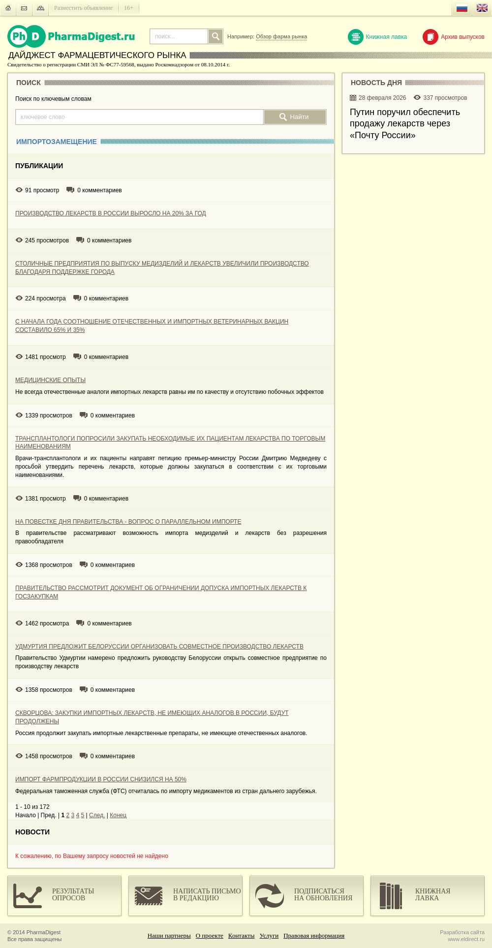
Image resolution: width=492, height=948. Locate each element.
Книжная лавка (377, 37)
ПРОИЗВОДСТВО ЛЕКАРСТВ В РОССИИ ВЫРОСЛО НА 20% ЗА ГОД (110, 213)
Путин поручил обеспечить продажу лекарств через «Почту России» (405, 123)
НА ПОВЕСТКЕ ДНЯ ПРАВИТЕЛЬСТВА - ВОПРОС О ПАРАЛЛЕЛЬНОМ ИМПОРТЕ (128, 521)
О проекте (209, 935)
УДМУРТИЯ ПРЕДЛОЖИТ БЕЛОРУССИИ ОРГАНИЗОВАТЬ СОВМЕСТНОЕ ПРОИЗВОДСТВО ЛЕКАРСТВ (159, 646)
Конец (118, 815)
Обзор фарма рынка (281, 36)
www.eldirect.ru (466, 939)
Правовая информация (313, 935)
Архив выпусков (454, 37)
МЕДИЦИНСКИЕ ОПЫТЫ (50, 380)
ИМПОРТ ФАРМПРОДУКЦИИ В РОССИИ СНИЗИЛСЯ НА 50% (100, 779)
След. (97, 815)
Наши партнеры (169, 935)
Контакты (241, 935)
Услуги (269, 935)
